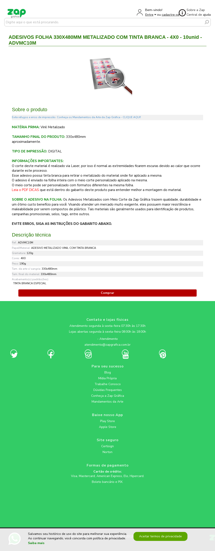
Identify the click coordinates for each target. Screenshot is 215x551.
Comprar (107, 293)
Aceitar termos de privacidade (159, 536)
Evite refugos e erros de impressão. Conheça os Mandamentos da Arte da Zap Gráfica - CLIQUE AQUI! (76, 117)
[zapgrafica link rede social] (107, 335)
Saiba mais (36, 543)
